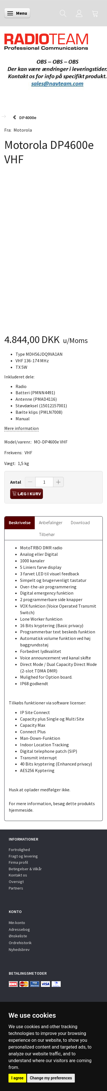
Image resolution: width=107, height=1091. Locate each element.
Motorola (23, 130)
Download (80, 522)
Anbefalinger (50, 522)
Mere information (21, 428)
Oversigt (16, 881)
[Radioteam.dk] (46, 40)
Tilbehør (47, 534)
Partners (16, 888)
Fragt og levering (23, 856)
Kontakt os (18, 875)
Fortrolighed (19, 849)
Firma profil (18, 862)
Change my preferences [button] (51, 1078)
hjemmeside (20, 810)
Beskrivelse (19, 522)
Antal (16, 482)
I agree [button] (17, 1078)
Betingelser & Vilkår (25, 868)
